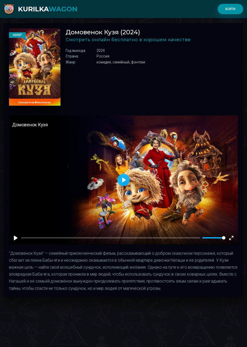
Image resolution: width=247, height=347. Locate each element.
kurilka (47, 9)
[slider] (213, 237)
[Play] (16, 238)
